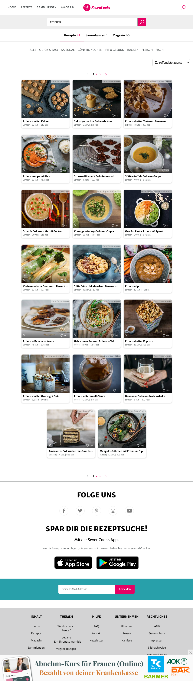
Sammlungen (47, 7)
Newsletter (96, 640)
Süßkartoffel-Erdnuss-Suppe (143, 176)
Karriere (127, 640)
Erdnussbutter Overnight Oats (41, 396)
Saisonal (68, 50)
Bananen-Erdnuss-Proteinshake (145, 396)
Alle (33, 50)
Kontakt (96, 633)
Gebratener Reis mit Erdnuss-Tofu (94, 341)
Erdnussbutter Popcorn (139, 341)
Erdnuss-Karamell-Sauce (89, 396)
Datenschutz (157, 633)
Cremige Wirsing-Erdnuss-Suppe (94, 231)
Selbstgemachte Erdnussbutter (93, 121)
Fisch (160, 50)
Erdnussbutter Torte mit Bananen (145, 121)
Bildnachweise (157, 647)
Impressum (157, 640)
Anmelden (125, 589)
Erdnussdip (132, 286)
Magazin (67, 7)
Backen (133, 50)
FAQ (96, 626)
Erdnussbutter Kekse (36, 121)
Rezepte (26, 7)
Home (12, 7)
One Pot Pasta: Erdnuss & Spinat (144, 231)
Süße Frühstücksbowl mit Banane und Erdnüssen (96, 286)
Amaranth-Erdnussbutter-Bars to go (69, 451)
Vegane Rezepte (66, 648)
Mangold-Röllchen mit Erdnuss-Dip (121, 451)
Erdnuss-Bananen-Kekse (38, 341)
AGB (157, 626)
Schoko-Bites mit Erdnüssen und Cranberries (93, 176)
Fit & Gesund (114, 50)
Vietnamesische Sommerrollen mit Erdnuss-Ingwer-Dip (44, 286)
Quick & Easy (48, 50)
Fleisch (147, 50)
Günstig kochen (90, 50)
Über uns (126, 626)
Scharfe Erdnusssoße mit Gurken (42, 231)
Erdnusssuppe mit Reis (37, 176)
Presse (127, 633)
